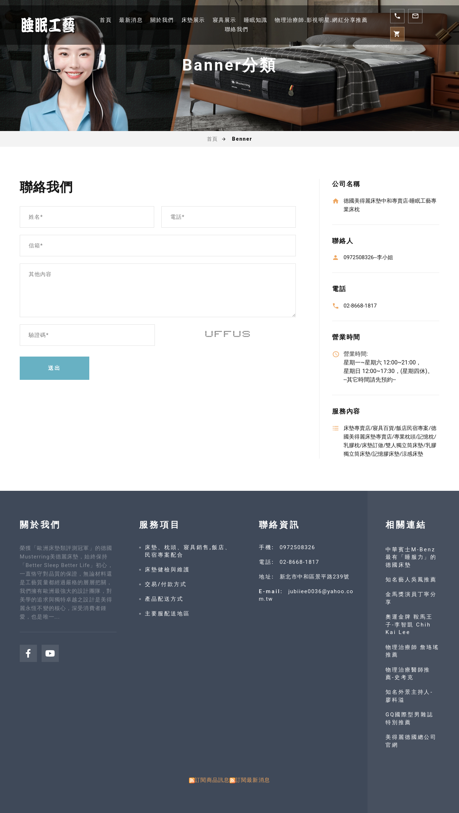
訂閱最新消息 (252, 780)
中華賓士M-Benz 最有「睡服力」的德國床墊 (411, 557)
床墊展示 (193, 20)
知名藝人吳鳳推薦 (411, 579)
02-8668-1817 (300, 562)
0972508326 (297, 547)
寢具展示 (224, 20)
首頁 (106, 20)
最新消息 (131, 20)
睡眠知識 (256, 20)
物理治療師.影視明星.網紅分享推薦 (321, 20)
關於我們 (162, 20)
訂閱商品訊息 (212, 780)
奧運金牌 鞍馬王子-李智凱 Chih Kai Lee (409, 624)
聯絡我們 (237, 29)
